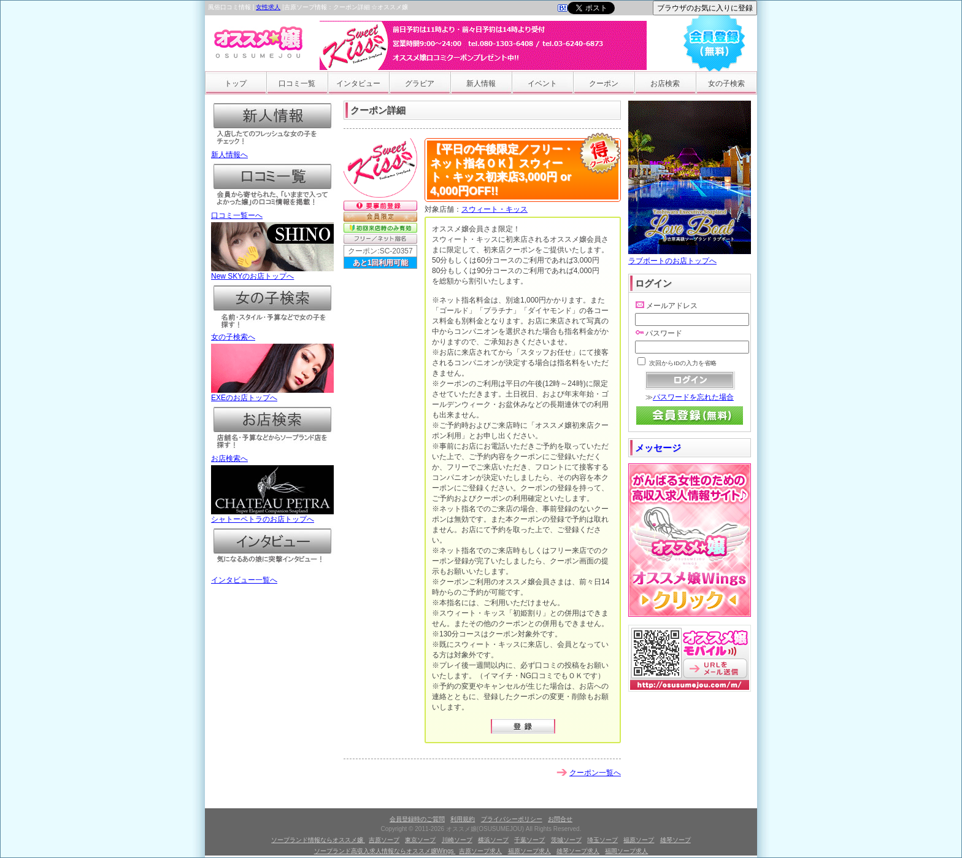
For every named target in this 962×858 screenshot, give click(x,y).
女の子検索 (726, 83)
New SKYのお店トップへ (272, 272)
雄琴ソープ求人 (577, 851)
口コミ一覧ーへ (272, 212)
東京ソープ (420, 840)
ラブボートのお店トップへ (689, 256)
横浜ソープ (493, 840)
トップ (236, 83)
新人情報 (481, 83)
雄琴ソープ (675, 840)
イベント (542, 83)
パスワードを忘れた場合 (693, 397)
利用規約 (462, 819)
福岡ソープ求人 (626, 851)
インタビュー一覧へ (272, 576)
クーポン (603, 83)
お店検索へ (272, 455)
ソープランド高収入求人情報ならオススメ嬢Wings (385, 851)
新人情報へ (272, 151)
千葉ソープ (529, 840)
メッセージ (658, 448)
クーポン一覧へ (595, 772)
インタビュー (358, 83)
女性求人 (268, 7)
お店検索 (665, 83)
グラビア (419, 83)
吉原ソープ (384, 840)
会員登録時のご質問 (417, 819)
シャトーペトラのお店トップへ (272, 516)
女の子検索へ (272, 333)
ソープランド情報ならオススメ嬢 (318, 840)
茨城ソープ (566, 840)
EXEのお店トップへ (272, 394)
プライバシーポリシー (511, 819)
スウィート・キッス (494, 209)
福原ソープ (638, 840)
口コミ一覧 (297, 83)
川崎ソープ (457, 840)
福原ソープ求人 (529, 851)
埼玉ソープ (602, 840)
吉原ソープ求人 (480, 851)
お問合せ (560, 819)
